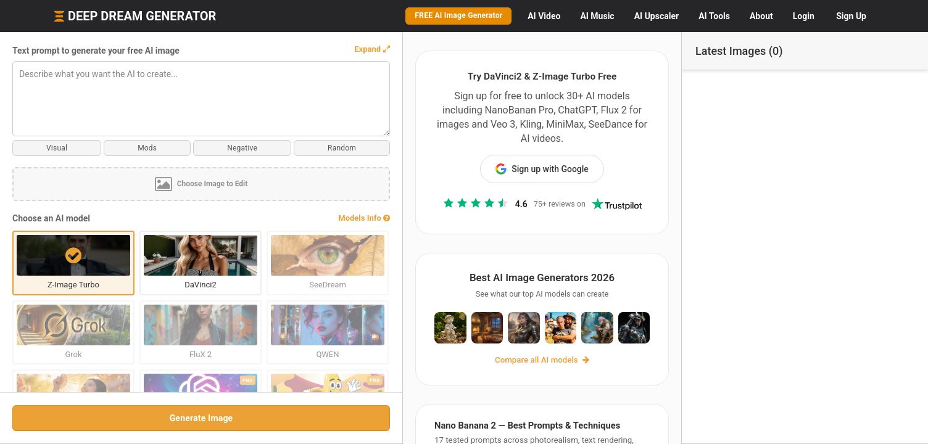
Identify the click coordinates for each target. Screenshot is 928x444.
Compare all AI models (495, 361)
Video (544, 16)
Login (803, 16)
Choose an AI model (51, 218)
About (761, 16)
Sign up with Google (495, 155)
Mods (112, 148)
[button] (278, 49)
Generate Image (154, 418)
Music (597, 16)
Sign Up (851, 16)
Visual (45, 148)
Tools (714, 16)
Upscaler (656, 16)
